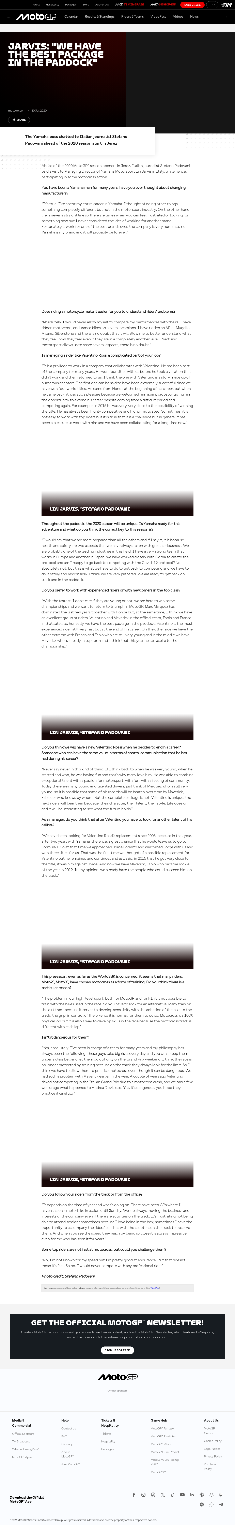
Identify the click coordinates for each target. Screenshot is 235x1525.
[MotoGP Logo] (36, 17)
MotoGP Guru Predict (165, 1452)
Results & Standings (99, 16)
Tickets (35, 4)
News (194, 16)
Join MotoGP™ (70, 1464)
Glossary (67, 1444)
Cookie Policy (213, 1441)
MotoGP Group (209, 1431)
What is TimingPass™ (25, 1449)
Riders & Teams (132, 16)
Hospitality (52, 4)
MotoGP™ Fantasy (162, 1428)
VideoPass (158, 16)
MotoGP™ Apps (22, 1457)
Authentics (102, 4)
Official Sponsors (23, 1434)
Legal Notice (212, 1449)
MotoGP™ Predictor (163, 1436)
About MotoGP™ (67, 1454)
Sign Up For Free (117, 1350)
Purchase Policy (210, 1466)
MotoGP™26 (158, 1472)
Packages (71, 4)
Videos (178, 16)
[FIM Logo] (226, 5)
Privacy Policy (213, 1456)
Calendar (71, 16)
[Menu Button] (8, 17)
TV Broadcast (21, 1441)
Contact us (68, 1428)
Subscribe (192, 4)
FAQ (64, 1436)
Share (19, 120)
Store (86, 4)
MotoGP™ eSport (162, 1444)
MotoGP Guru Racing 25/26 (165, 1462)
